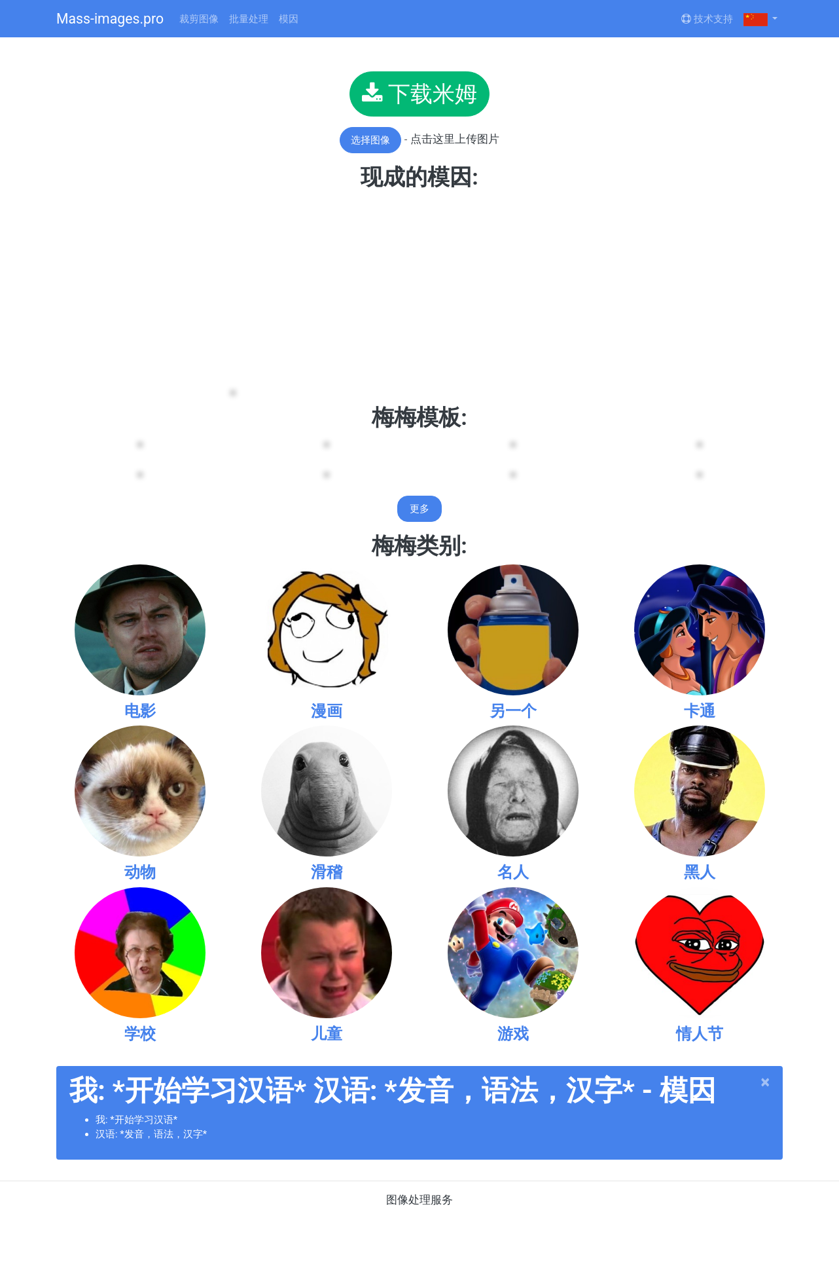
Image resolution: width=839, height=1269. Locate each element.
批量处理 (248, 19)
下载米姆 (419, 94)
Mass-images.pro (110, 18)
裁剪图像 (199, 19)
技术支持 (707, 19)
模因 (288, 19)
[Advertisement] (419, 288)
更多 (419, 509)
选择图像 (370, 140)
